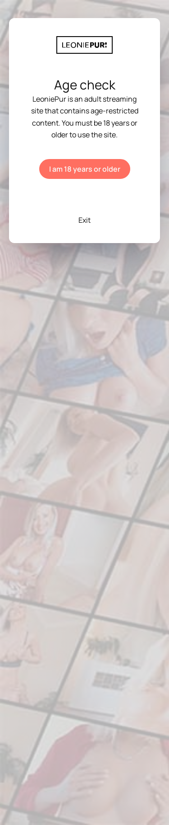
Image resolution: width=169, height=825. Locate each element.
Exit (84, 220)
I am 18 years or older (84, 169)
